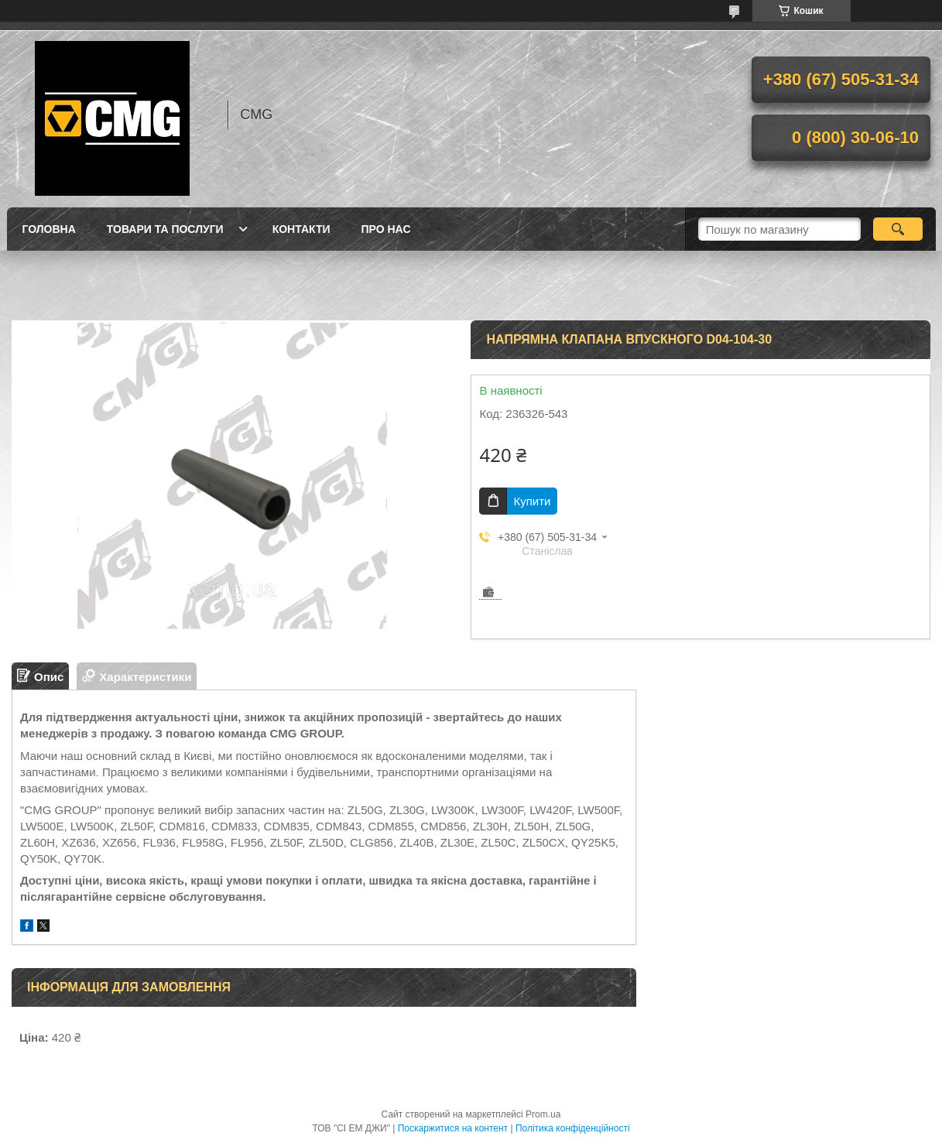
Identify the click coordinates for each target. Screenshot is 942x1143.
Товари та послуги (165, 229)
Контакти (301, 229)
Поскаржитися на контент (453, 1128)
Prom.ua (543, 1114)
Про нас (386, 229)
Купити (531, 501)
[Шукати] (898, 229)
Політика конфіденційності (573, 1128)
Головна (49, 229)
